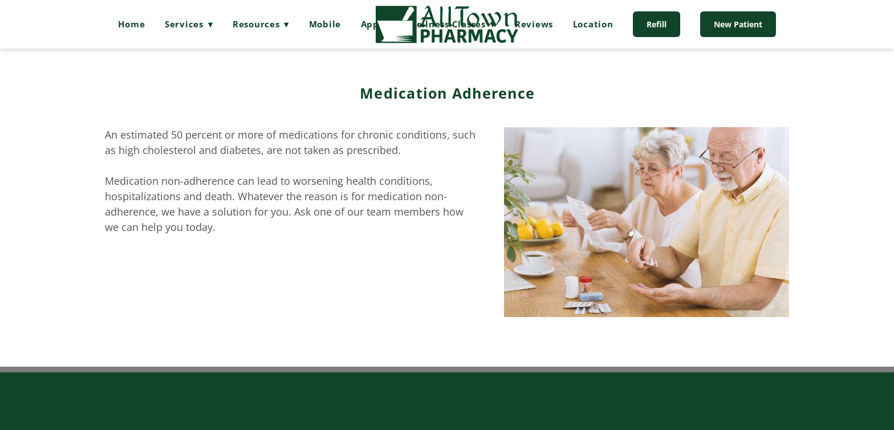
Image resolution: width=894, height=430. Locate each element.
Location (593, 24)
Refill (657, 24)
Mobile (325, 24)
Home (131, 24)
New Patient (738, 24)
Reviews (534, 24)
